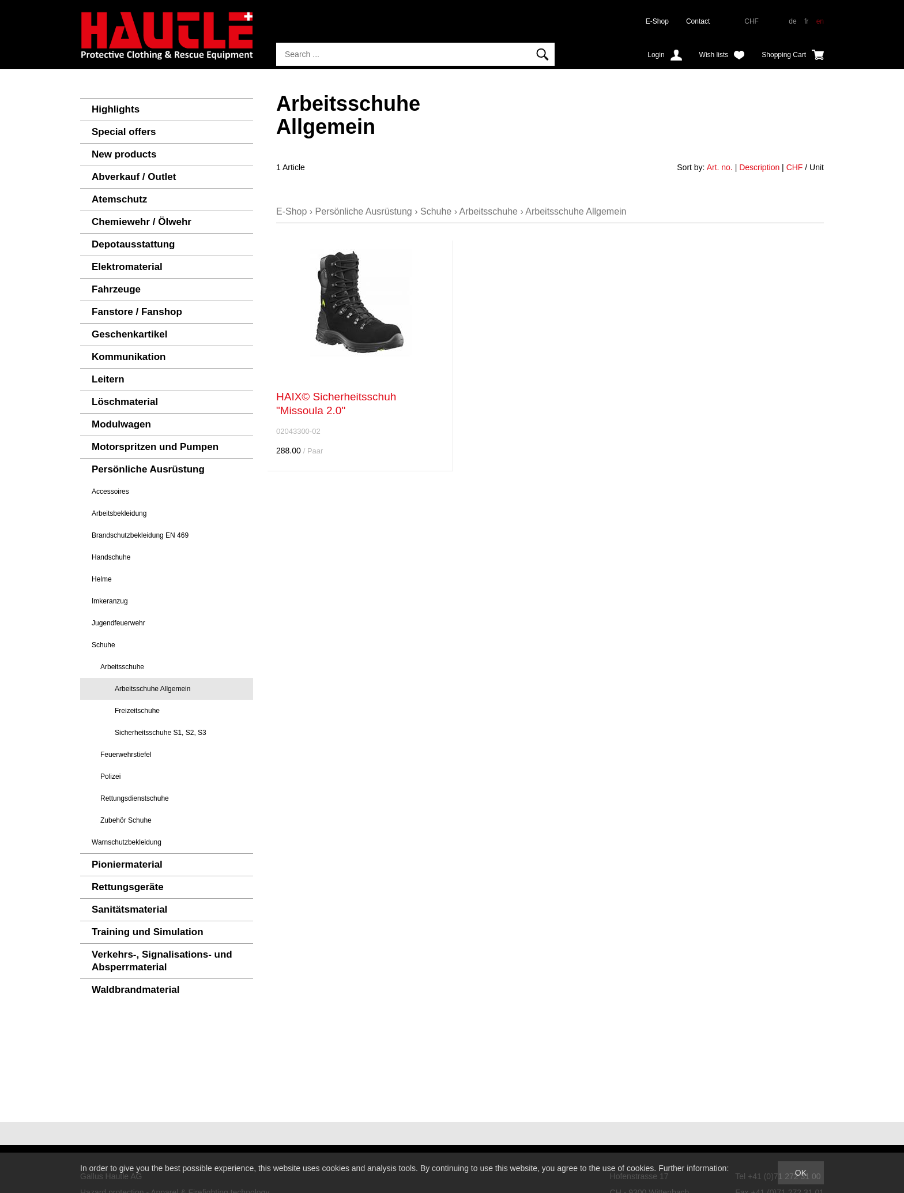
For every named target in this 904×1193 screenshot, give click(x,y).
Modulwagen (121, 424)
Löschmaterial (125, 401)
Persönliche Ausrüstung (148, 469)
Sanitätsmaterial (129, 909)
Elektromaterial (127, 266)
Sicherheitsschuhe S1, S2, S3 (160, 733)
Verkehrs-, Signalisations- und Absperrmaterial (162, 961)
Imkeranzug (110, 601)
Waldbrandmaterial (135, 989)
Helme (102, 579)
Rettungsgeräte (128, 886)
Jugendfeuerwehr (118, 623)
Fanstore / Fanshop (137, 311)
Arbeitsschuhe (122, 667)
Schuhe (103, 645)
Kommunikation (128, 356)
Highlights (116, 109)
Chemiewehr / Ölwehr (141, 221)
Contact (698, 21)
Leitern (108, 379)
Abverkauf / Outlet (134, 176)
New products (124, 154)
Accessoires (110, 491)
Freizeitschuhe (137, 711)
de (792, 21)
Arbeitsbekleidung (119, 513)
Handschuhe (111, 557)
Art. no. (720, 167)
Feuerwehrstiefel (126, 755)
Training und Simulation (148, 931)
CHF (794, 167)
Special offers (124, 131)
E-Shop (657, 21)
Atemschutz (119, 199)
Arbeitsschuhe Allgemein (152, 689)
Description (759, 167)
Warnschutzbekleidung (126, 842)
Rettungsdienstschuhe (134, 798)
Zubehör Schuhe (126, 820)
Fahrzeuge (116, 289)
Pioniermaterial (127, 864)
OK (801, 1172)
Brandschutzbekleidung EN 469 (140, 535)
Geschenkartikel (129, 334)
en (820, 21)
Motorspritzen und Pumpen (155, 446)
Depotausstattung (133, 244)
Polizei (110, 776)
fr (806, 21)
